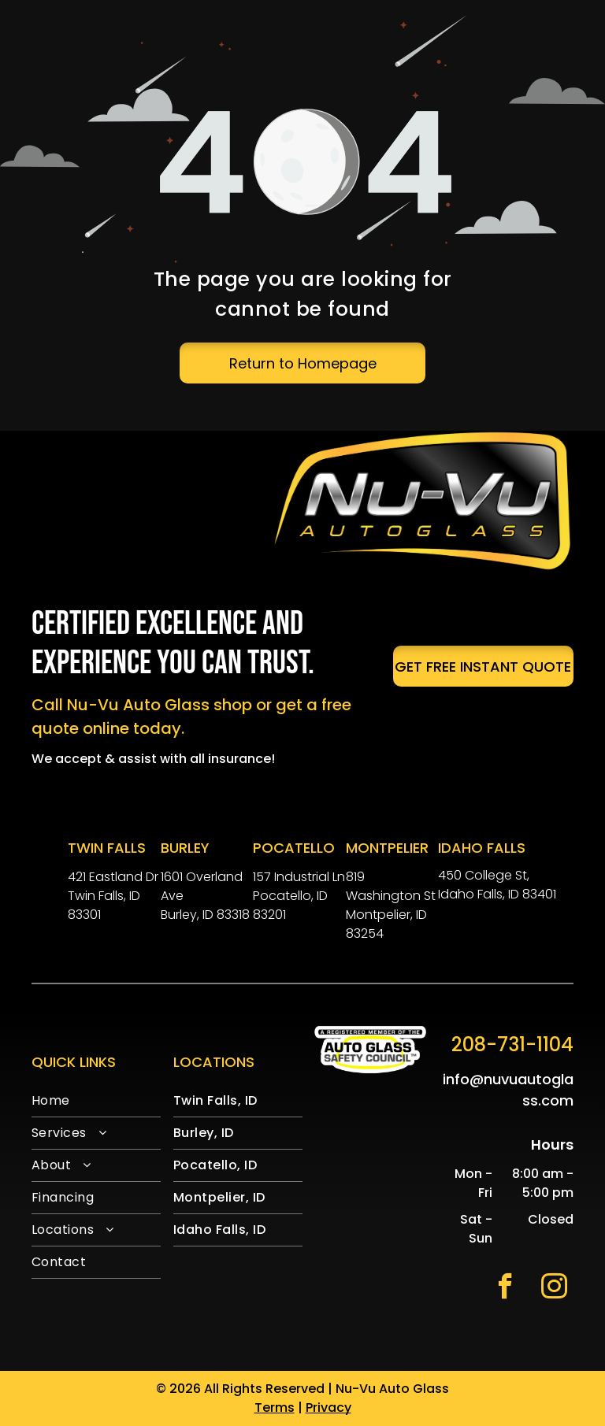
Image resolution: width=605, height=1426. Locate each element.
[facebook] (505, 1288)
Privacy (328, 1407)
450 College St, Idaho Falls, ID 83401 (497, 884)
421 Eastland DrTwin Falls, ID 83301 (113, 896)
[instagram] (554, 1288)
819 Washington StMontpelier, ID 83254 (391, 905)
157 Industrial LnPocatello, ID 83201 (299, 896)
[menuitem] (96, 1101)
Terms (274, 1407)
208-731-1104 (512, 1044)
